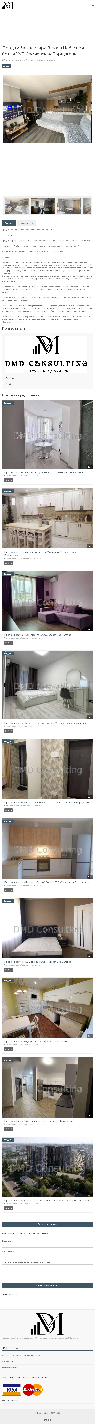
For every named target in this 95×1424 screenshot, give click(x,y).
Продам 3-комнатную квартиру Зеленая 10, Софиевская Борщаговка (43, 472)
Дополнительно (26, 223)
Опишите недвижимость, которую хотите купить (26, 1262)
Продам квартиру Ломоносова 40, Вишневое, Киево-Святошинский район (47, 1200)
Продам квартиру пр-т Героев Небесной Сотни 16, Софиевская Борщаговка (47, 802)
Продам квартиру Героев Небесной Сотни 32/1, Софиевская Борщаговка (45, 723)
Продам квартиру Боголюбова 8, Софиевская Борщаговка (37, 635)
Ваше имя (6, 1241)
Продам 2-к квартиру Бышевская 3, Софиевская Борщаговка (39, 1121)
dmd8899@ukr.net (11, 1367)
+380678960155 (10, 1361)
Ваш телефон (8, 1251)
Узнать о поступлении (47, 1285)
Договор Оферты (9, 1400)
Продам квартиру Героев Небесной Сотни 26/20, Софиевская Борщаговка (46, 882)
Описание (9, 223)
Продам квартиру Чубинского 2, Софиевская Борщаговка (37, 1041)
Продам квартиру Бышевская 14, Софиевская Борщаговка (37, 962)
